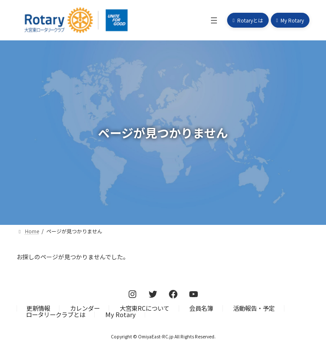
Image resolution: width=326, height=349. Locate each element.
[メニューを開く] (214, 20)
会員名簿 (201, 308)
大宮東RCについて (144, 308)
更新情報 (38, 308)
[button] (247, 20)
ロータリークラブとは (55, 314)
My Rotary (120, 314)
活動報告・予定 (254, 308)
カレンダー (85, 308)
